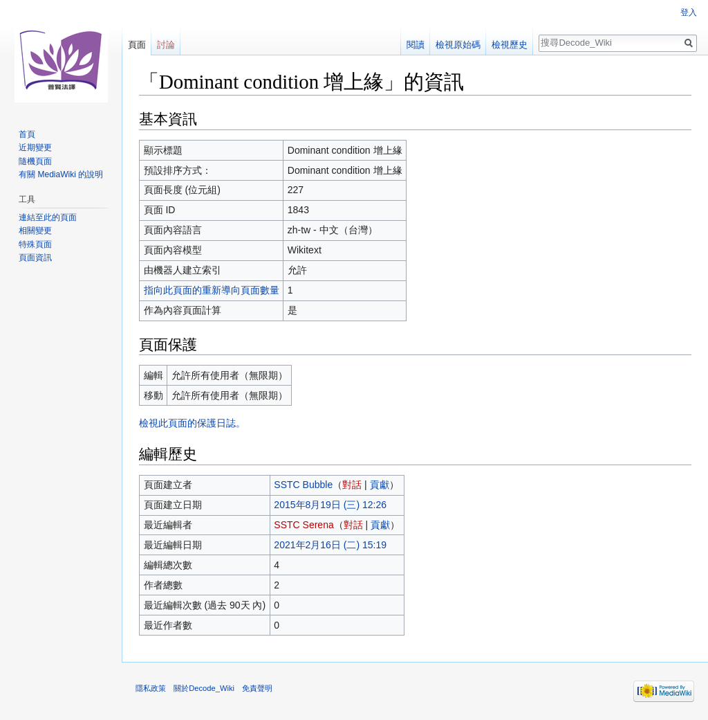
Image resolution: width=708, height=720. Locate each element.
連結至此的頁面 (48, 217)
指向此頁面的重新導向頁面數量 (211, 290)
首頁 (27, 134)
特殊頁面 (35, 244)
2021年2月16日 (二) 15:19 (330, 544)
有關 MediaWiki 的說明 (61, 174)
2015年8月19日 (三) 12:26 (330, 504)
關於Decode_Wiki (204, 688)
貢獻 (379, 484)
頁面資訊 (35, 257)
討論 (166, 44)
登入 (688, 12)
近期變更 (35, 147)
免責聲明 (257, 688)
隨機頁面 (35, 161)
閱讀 (416, 44)
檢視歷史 (510, 44)
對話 (352, 484)
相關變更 (35, 230)
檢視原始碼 (458, 44)
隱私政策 (151, 688)
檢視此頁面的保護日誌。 (192, 423)
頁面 (137, 44)
